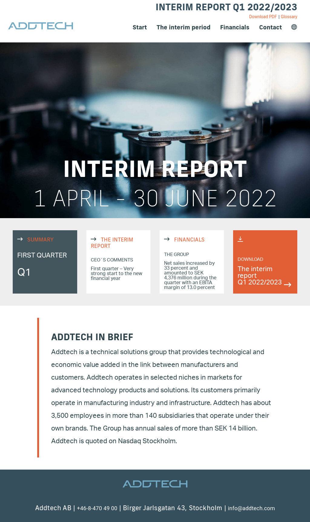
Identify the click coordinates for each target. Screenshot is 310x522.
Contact (270, 27)
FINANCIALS (192, 262)
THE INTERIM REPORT (118, 262)
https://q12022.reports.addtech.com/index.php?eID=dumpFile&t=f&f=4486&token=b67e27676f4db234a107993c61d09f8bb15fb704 (265, 262)
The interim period (183, 27)
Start (140, 27)
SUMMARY (45, 262)
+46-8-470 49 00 (97, 508)
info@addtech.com (251, 508)
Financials (234, 27)
